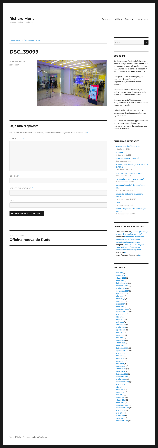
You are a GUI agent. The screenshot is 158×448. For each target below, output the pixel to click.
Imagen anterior (16, 40)
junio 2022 (120, 319)
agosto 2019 (120, 384)
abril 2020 (120, 364)
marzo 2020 (120, 366)
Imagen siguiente (32, 40)
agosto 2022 (120, 314)
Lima (118, 203)
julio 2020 (120, 356)
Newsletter (143, 19)
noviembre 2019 (122, 377)
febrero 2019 (121, 400)
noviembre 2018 (122, 405)
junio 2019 (120, 390)
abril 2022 (120, 322)
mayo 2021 (120, 335)
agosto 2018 (120, 410)
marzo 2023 (120, 304)
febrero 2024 (121, 278)
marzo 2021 (120, 340)
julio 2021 (119, 332)
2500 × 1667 (14, 65)
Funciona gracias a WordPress (35, 437)
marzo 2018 (120, 416)
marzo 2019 (120, 397)
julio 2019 (119, 387)
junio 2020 (120, 358)
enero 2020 (120, 371)
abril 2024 (120, 273)
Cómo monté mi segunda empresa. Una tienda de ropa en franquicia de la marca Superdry (130, 239)
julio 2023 (119, 296)
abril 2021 (119, 338)
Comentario (17, 139)
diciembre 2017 (122, 421)
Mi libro (118, 19)
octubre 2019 (121, 379)
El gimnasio (120, 152)
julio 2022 (120, 317)
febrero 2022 (121, 325)
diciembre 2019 (122, 374)
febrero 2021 (121, 343)
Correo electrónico (21, 188)
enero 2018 (120, 418)
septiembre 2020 (122, 351)
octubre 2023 (121, 288)
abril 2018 (119, 413)
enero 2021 (120, 345)
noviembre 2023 (122, 286)
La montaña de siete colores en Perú (130, 179)
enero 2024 (120, 281)
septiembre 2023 (122, 291)
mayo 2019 (120, 392)
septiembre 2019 (122, 382)
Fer (125, 252)
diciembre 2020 (122, 348)
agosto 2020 (120, 353)
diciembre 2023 (122, 283)
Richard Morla (22, 18)
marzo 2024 (120, 275)
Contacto (106, 19)
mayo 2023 (120, 301)
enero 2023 (120, 307)
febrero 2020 (121, 369)
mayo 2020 (120, 361)
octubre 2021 (121, 327)
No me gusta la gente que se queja (129, 173)
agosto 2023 (120, 294)
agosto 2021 (120, 330)
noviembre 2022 (122, 309)
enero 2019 (120, 403)
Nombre (15, 176)
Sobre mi (129, 19)
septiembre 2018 (122, 408)
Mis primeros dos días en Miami (128, 146)
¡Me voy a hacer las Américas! (127, 158)
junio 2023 (120, 299)
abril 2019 (120, 395)
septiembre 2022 (122, 312)
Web (12, 200)
